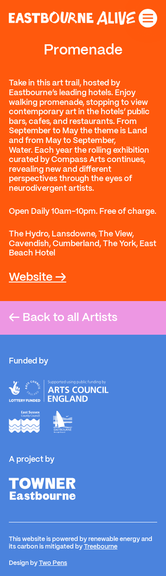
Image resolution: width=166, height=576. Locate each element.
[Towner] (42, 489)
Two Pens (53, 563)
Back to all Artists (63, 318)
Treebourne (100, 547)
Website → (37, 277)
